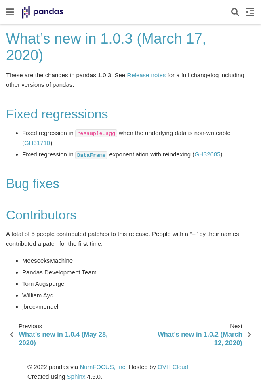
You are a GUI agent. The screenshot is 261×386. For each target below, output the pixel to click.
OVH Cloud (173, 366)
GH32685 (207, 154)
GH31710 (37, 142)
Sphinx (76, 376)
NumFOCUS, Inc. (103, 366)
